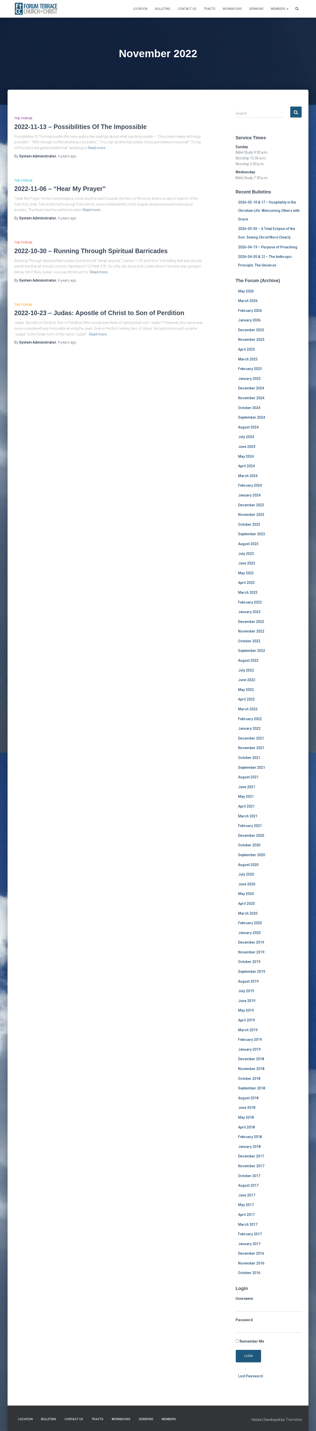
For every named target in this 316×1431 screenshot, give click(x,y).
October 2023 (249, 524)
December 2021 (251, 738)
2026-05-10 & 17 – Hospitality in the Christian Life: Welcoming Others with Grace (269, 210)
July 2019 (246, 991)
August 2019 (248, 981)
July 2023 (246, 554)
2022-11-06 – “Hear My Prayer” (60, 188)
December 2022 (251, 622)
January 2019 (249, 1049)
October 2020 (249, 845)
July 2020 (246, 874)
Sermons (256, 9)
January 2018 (249, 1147)
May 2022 (246, 690)
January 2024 (249, 495)
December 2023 (251, 505)
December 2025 (251, 330)
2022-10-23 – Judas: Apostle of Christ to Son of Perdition (99, 312)
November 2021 (251, 748)
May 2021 (246, 796)
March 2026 (247, 301)
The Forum (23, 118)
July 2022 (246, 670)
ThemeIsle (293, 1420)
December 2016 (251, 1253)
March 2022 (247, 709)
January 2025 (249, 379)
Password (244, 1320)
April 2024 (246, 466)
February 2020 (250, 923)
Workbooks (232, 9)
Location (140, 9)
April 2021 (246, 806)
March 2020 (247, 913)
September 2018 (251, 1088)
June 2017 (246, 1195)
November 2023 (251, 515)
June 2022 (246, 680)
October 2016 (249, 1273)
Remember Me (250, 1341)
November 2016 (251, 1263)
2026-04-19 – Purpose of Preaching (267, 247)
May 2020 (246, 894)
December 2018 (251, 1059)
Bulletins (162, 9)
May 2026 (246, 291)
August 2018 (248, 1098)
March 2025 (247, 359)
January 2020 (249, 933)
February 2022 (250, 719)
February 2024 (250, 485)
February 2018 (250, 1137)
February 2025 (250, 369)
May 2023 (246, 573)
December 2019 (251, 942)
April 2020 (246, 904)
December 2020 (251, 836)
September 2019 (251, 972)
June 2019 (246, 1001)
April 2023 (246, 583)
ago (67, 156)
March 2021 (247, 816)
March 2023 (247, 592)
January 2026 (249, 320)
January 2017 (249, 1244)
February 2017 (250, 1234)
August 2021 (248, 777)
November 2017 (251, 1166)
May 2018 (246, 1117)
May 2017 (246, 1205)
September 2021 (251, 768)
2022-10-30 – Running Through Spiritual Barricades (91, 250)
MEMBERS (280, 9)
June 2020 (246, 884)
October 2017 (249, 1176)
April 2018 (246, 1127)
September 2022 (251, 651)
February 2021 (250, 826)
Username (244, 1298)
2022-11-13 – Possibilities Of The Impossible (80, 126)
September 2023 (251, 534)
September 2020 (251, 855)
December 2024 (251, 388)
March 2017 (247, 1224)
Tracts (209, 9)
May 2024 (246, 456)
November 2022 (251, 631)
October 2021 (249, 758)
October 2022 (249, 641)
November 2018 (251, 1069)
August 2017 (248, 1185)
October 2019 (249, 962)
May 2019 (246, 1010)
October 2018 (249, 1079)
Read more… (97, 148)
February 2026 (250, 311)
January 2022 (249, 728)
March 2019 (247, 1030)
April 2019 (246, 1020)
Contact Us (187, 9)
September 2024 (251, 417)
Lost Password (250, 1376)
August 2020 (248, 865)
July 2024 (246, 437)
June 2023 (246, 563)
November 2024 (251, 398)
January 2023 (249, 612)
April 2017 (246, 1215)
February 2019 (250, 1040)
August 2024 (248, 427)
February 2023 (250, 602)
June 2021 (246, 787)
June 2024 (246, 447)
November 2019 (251, 952)
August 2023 (248, 544)
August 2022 (248, 660)
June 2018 (246, 1108)
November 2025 (251, 340)
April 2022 (246, 699)
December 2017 (251, 1156)
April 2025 (246, 349)
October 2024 (249, 408)
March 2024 (247, 476)
